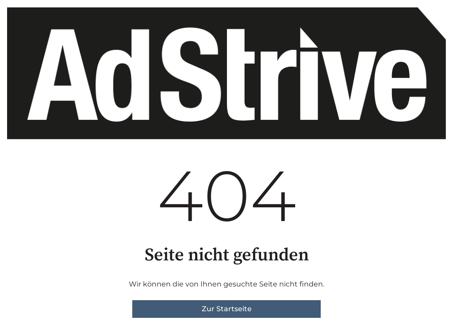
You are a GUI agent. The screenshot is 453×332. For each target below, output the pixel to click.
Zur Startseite (227, 309)
